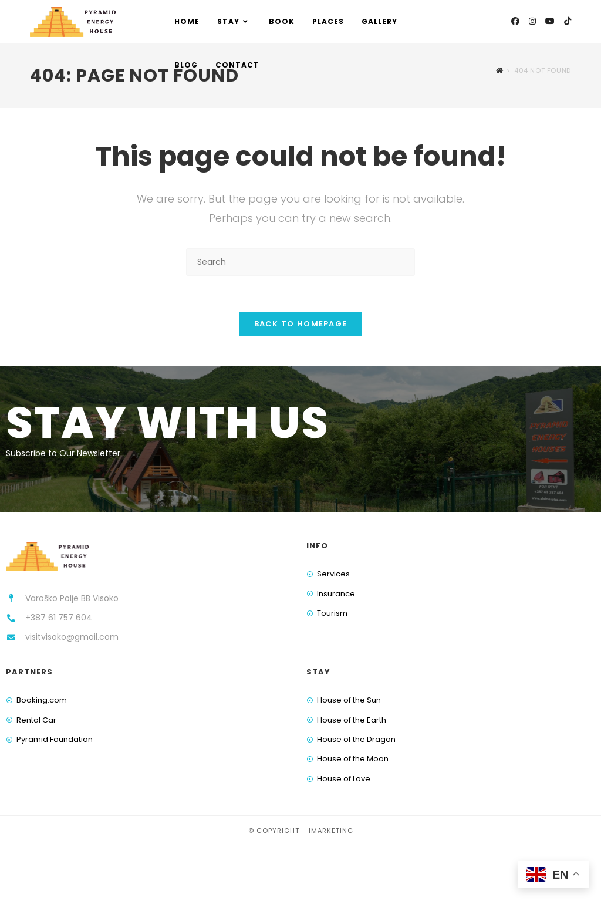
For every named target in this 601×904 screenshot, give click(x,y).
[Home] (500, 70)
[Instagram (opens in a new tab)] (532, 21)
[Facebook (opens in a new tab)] (515, 21)
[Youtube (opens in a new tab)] (550, 21)
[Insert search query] (300, 262)
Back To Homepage (300, 323)
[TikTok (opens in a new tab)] (567, 21)
